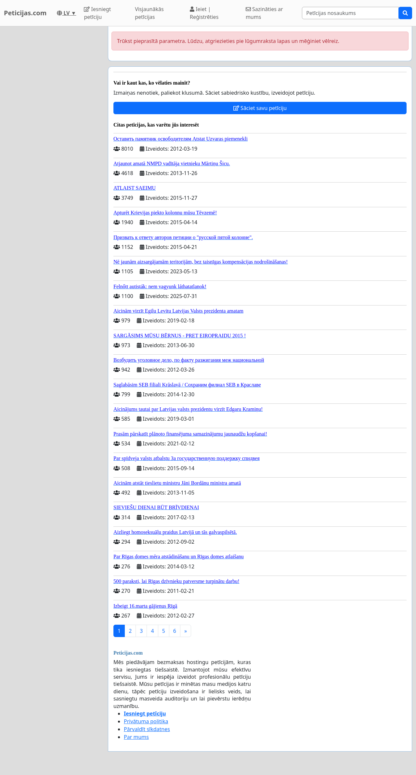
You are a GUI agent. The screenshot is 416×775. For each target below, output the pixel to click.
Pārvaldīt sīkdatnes (147, 729)
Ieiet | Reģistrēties (204, 13)
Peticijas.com (25, 12)
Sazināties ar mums (264, 13)
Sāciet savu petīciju (260, 108)
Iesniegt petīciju (97, 13)
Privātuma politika (146, 721)
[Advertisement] (52, 124)
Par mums (136, 737)
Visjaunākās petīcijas (149, 13)
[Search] (350, 13)
